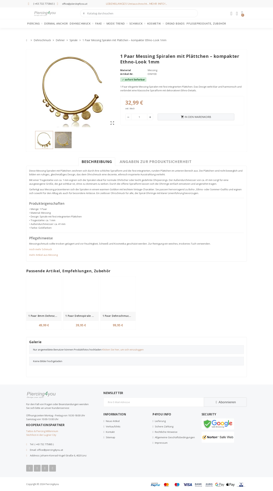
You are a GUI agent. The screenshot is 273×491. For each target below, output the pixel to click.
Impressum (161, 442)
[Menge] (139, 117)
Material (125, 70)
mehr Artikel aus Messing (43, 255)
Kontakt (110, 432)
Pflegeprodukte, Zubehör (206, 23)
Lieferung (160, 421)
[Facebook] (29, 468)
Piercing (34, 23)
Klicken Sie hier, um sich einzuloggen (123, 349)
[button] (242, 13)
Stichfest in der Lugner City (41, 435)
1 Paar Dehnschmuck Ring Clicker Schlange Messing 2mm (118, 316)
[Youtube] (37, 468)
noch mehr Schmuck (40, 249)
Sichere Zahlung (164, 426)
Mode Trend (117, 23)
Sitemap (110, 437)
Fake (100, 23)
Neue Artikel (113, 421)
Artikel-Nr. (127, 74)
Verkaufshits (113, 426)
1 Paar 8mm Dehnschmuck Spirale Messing (44, 316)
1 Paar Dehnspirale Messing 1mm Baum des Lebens (81, 316)
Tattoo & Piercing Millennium (42, 431)
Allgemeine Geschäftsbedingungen (175, 437)
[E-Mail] (153, 402)
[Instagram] (45, 468)
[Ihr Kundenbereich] (231, 13)
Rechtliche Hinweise (166, 432)
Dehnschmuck (81, 23)
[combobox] (139, 13)
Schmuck (137, 23)
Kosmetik (155, 23)
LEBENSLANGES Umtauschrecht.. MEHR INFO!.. (136, 3)
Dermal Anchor (56, 23)
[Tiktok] (52, 468)
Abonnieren (225, 402)
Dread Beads (175, 23)
